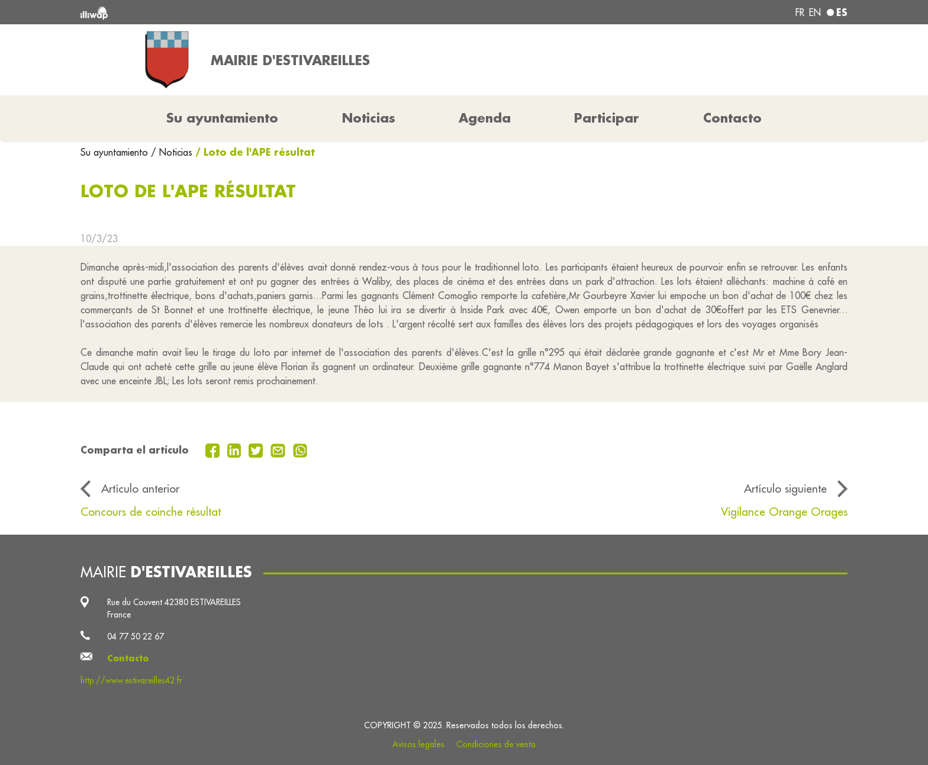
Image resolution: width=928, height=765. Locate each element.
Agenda (485, 118)
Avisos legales (418, 744)
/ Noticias (171, 152)
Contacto (732, 118)
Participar (606, 118)
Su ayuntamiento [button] (222, 118)
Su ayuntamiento (115, 152)
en (815, 12)
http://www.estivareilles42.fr (131, 680)
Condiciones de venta (496, 744)
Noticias (368, 118)
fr (799, 12)
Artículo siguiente (785, 488)
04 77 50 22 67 (135, 636)
